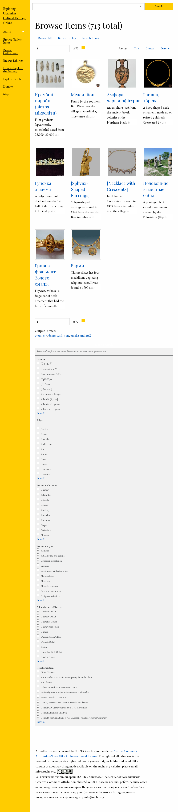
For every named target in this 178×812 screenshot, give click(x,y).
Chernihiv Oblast (49, 621)
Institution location (47, 485)
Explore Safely (12, 79)
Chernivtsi (45, 520)
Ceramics (45, 474)
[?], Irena (45, 384)
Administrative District (49, 607)
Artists (44, 454)
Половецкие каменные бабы (155, 189)
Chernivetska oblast (50, 626)
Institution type (45, 546)
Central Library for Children (54, 712)
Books (44, 464)
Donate (8, 86)
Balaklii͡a (45, 499)
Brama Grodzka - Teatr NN (53, 697)
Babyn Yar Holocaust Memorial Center (59, 687)
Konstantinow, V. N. (50, 368)
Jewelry (44, 429)
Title (136, 48)
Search (159, 6)
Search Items (90, 38)
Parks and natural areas (51, 591)
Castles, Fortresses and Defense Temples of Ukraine (64, 702)
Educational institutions (51, 560)
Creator (150, 48)
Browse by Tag (67, 38)
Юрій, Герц (46, 379)
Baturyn (44, 504)
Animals (44, 439)
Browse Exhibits (13, 61)
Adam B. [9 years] (49, 399)
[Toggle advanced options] (141, 6)
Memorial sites (47, 575)
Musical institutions (49, 586)
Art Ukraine (46, 682)
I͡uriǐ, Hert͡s (46, 363)
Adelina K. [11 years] (51, 409)
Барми (77, 265)
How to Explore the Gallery (13, 69)
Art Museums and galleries (53, 555)
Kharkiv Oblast (48, 657)
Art (42, 449)
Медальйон (83, 94)
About (7, 32)
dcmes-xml (55, 335)
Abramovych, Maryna (51, 394)
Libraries (45, 565)
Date (164, 48)
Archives (45, 550)
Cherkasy (45, 489)
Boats (43, 459)
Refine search (104, 344)
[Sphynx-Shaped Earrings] (80, 189)
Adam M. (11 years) (50, 404)
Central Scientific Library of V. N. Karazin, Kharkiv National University (74, 717)
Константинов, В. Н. (51, 374)
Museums (45, 580)
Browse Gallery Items (12, 41)
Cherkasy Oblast (48, 611)
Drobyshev (46, 530)
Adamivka (45, 494)
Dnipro (44, 525)
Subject (41, 420)
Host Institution (45, 667)
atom (38, 335)
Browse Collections (10, 51)
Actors (44, 434)
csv (45, 335)
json (66, 335)
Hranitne (45, 535)
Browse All (45, 38)
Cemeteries (46, 469)
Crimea (44, 631)
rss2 (88, 335)
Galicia (44, 646)
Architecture (46, 444)
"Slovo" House (48, 672)
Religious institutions (50, 596)
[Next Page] (83, 47)
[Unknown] (46, 389)
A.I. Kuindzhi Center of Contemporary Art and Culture (66, 677)
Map (6, 94)
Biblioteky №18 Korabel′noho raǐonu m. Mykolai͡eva (65, 692)
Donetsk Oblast (48, 641)
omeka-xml (77, 335)
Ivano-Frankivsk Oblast (51, 651)
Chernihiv (45, 515)
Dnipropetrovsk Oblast (51, 636)
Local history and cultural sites (54, 570)
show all (40, 413)
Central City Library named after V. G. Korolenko (64, 707)
